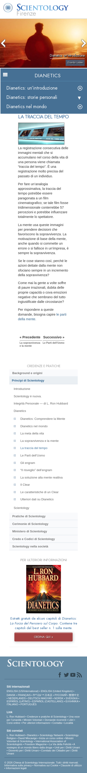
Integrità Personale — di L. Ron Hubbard (41, 403)
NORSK (58, 698)
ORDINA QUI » (43, 637)
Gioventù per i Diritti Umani (23, 750)
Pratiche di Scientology (28, 516)
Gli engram (27, 463)
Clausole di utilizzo (71, 765)
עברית (37, 695)
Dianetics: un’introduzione (32, 88)
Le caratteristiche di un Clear (39, 492)
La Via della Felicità (60, 744)
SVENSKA (71, 698)
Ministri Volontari (33, 719)
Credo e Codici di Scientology (33, 539)
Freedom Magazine (36, 744)
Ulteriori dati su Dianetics (37, 499)
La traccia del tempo (34, 448)
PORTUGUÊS (28, 704)
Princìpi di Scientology (28, 380)
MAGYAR (46, 698)
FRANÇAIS (24, 695)
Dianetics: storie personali (31, 97)
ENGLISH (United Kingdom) (57, 691)
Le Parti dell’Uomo (32, 455)
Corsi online (13, 722)
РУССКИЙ (61, 695)
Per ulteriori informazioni (36, 722)
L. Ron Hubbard (16, 716)
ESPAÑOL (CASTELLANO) (47, 701)
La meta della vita (32, 433)
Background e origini (27, 373)
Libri (71, 719)
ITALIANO (12, 704)
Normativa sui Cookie (46, 765)
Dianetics (20, 411)
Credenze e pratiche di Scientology (47, 716)
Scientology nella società (30, 546)
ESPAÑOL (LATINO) (18, 701)
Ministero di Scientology (29, 531)
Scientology (21, 508)
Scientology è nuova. (28, 396)
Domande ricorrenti (55, 719)
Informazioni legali (16, 768)
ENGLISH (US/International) (23, 691)
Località (68, 722)
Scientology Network (51, 735)
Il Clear (25, 484)
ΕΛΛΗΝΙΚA (72, 701)
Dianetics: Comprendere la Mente (42, 418)
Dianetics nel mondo (26, 106)
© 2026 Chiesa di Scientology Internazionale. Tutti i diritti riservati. (41, 762)
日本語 (48, 695)
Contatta (57, 722)
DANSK (11, 695)
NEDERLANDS (17, 698)
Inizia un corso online (51, 738)
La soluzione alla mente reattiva (41, 477)
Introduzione (22, 389)
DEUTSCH (34, 698)
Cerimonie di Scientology (30, 524)
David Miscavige (27, 738)
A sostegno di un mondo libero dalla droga (41, 746)
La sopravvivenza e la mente (39, 441)
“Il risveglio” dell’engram (36, 470)
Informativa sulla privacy (18, 765)
